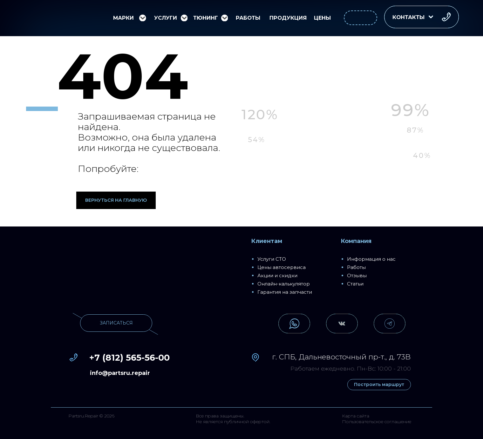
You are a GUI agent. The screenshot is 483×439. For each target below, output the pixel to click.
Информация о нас (371, 259)
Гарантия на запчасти (284, 292)
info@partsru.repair (120, 373)
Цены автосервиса (281, 267)
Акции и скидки (277, 275)
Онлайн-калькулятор (283, 284)
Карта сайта (355, 416)
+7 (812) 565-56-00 (129, 357)
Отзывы (357, 275)
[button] (421, 17)
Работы (356, 267)
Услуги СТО (271, 259)
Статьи (355, 284)
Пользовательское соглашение (376, 421)
